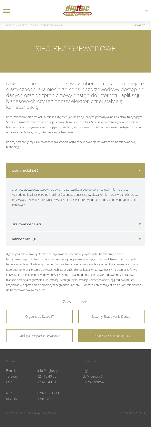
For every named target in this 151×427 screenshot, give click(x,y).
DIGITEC (11, 25)
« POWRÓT (139, 25)
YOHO (140, 413)
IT (31, 25)
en (146, 10)
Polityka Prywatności (43, 413)
